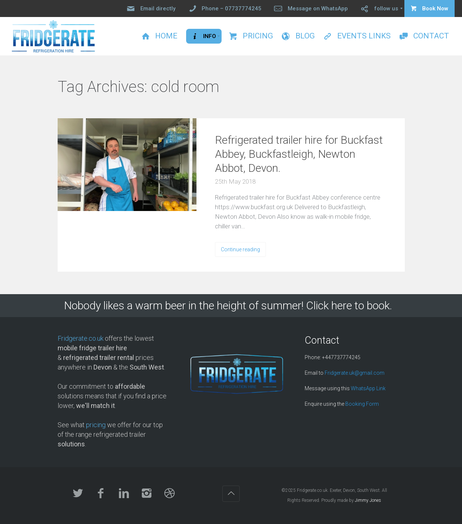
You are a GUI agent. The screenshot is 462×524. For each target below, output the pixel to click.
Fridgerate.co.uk (80, 338)
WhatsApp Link (368, 388)
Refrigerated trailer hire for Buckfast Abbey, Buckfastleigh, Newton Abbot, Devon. (299, 153)
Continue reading (240, 249)
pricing (96, 425)
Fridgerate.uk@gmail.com (354, 373)
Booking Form (362, 404)
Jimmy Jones (368, 500)
